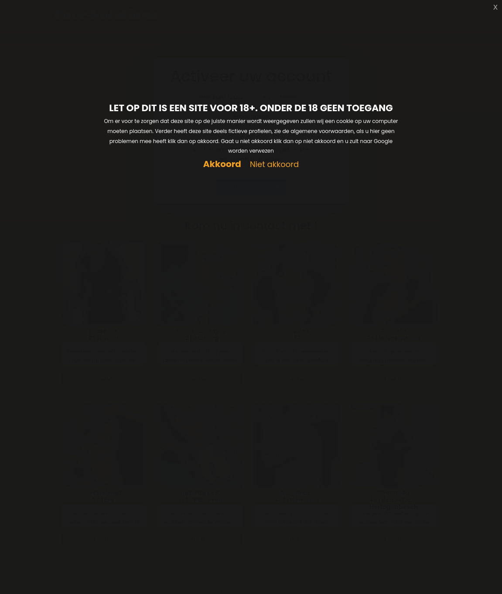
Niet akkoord (274, 165)
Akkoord (222, 164)
